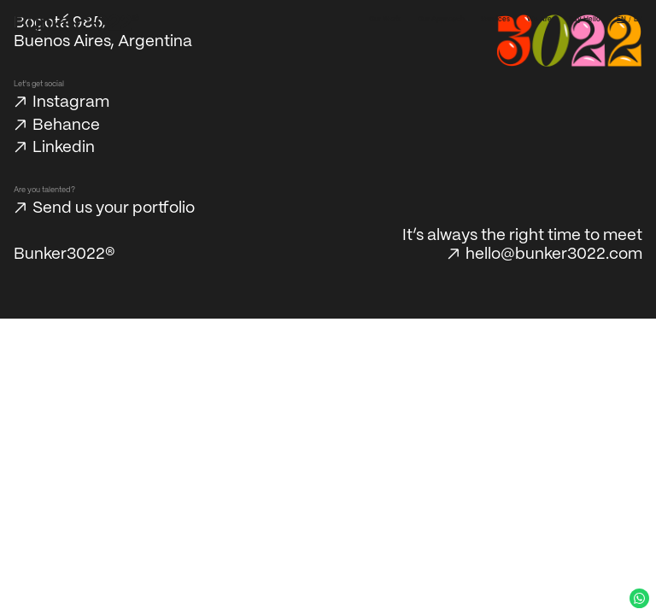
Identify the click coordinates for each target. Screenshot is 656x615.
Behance (66, 125)
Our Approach (441, 19)
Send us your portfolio (113, 208)
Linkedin (63, 147)
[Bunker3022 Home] (77, 23)
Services (495, 19)
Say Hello (584, 19)
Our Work (385, 19)
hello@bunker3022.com (554, 254)
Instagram (70, 102)
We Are (539, 19)
